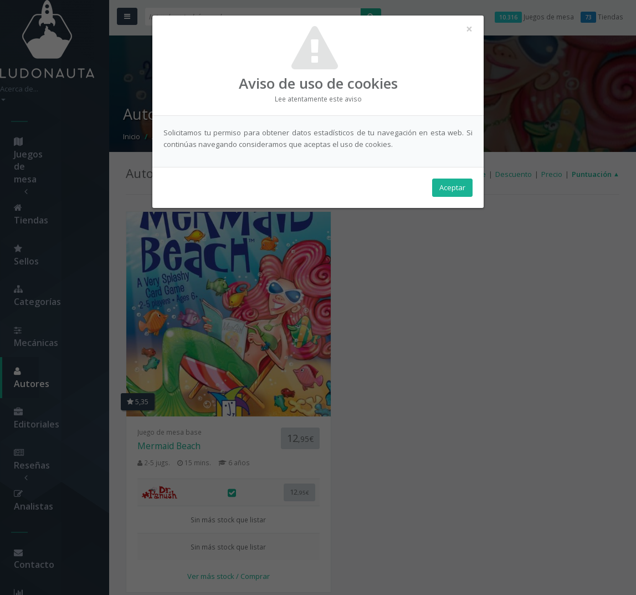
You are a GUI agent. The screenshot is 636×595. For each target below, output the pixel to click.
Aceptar (452, 189)
